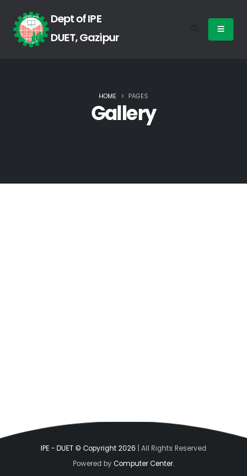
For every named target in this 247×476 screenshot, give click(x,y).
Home (107, 96)
